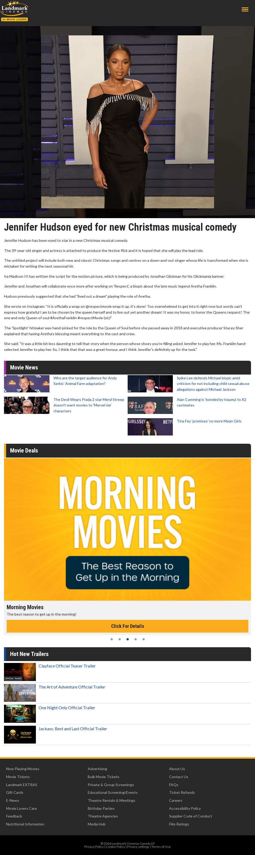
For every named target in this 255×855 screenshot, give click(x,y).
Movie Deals (24, 450)
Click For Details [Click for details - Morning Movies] (127, 626)
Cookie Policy (115, 847)
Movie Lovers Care (21, 808)
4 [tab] (135, 639)
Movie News (24, 367)
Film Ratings (179, 824)
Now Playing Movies (22, 768)
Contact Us (178, 776)
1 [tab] (111, 639)
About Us (177, 768)
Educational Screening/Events (113, 792)
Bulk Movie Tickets (103, 776)
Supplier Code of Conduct (190, 816)
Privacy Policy (94, 847)
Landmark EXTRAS (21, 784)
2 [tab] (119, 639)
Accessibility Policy (185, 808)
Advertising (97, 768)
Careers (175, 800)
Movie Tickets (18, 776)
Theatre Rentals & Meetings (111, 800)
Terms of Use (161, 847)
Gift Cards (14, 792)
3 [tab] (127, 639)
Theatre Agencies (103, 816)
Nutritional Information (25, 824)
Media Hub (97, 824)
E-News (12, 800)
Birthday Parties (101, 808)
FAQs (173, 784)
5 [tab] (143, 639)
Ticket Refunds (182, 792)
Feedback (14, 816)
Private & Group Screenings (111, 784)
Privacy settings (138, 847)
